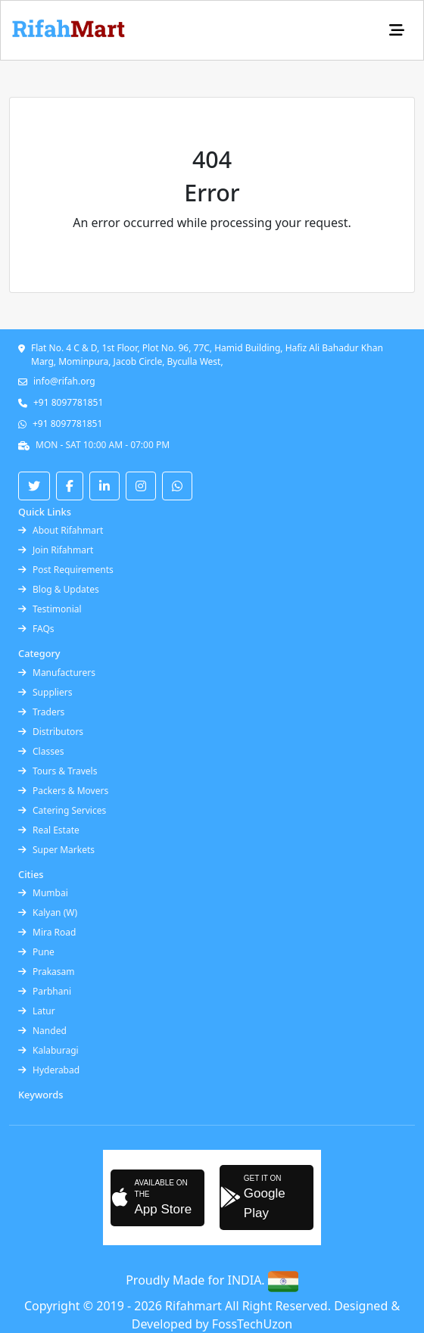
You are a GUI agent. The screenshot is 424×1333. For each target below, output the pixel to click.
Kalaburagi (48, 1050)
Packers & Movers (63, 790)
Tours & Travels (57, 771)
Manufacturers (56, 672)
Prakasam (46, 971)
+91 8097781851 (68, 402)
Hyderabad (49, 1070)
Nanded (42, 1030)
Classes (41, 751)
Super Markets (56, 849)
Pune (36, 951)
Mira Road (47, 932)
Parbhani (44, 991)
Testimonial (50, 609)
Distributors (50, 731)
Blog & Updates (58, 589)
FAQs (36, 628)
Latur (36, 1010)
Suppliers (45, 692)
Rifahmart (195, 1305)
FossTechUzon (252, 1324)
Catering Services (62, 810)
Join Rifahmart (55, 549)
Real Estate (49, 830)
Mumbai (43, 892)
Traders (41, 711)
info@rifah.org (64, 381)
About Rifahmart (60, 530)
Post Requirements (66, 569)
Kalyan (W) (47, 912)
